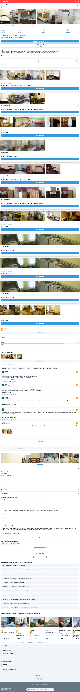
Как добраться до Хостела (30, 25)
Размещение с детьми (42, 25)
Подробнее (45, 689)
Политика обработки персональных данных (8, 690)
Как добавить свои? (40, 361)
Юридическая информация (5, 689)
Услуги (21, 25)
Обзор (2, 25)
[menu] (78, 1)
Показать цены (40, 88)
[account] (75, 1)
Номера (7, 25)
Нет (59, 448)
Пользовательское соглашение (6, 688)
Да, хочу (20, 448)
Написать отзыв (40, 332)
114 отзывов (14, 25)
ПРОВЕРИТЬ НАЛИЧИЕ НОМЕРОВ (40, 41)
